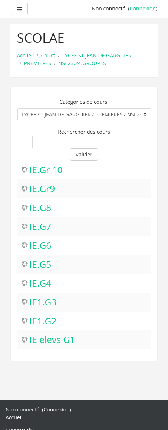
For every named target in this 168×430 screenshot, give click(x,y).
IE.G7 (41, 227)
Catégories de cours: (84, 101)
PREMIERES (37, 63)
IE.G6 (41, 246)
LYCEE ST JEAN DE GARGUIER (97, 55)
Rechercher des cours (84, 131)
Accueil (25, 55)
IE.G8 (41, 208)
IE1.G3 (43, 302)
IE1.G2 (43, 321)
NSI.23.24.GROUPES (82, 63)
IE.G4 (41, 283)
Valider (84, 154)
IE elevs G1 (52, 340)
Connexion (143, 8)
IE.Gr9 (42, 189)
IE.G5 (41, 264)
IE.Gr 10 (46, 170)
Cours (48, 55)
